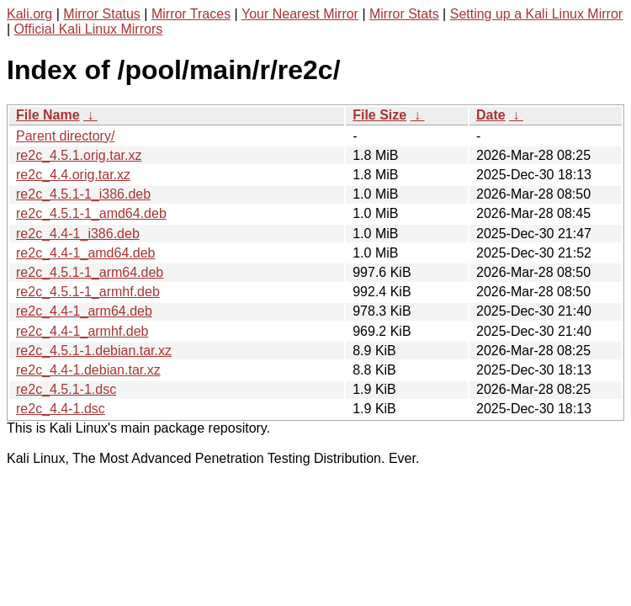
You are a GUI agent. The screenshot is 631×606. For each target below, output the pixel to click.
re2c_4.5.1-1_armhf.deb (88, 291)
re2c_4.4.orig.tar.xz (73, 174)
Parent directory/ (65, 136)
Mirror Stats (404, 14)
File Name (48, 115)
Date (491, 115)
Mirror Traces (191, 14)
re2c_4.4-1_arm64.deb (84, 311)
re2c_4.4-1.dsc (60, 408)
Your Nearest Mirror (299, 14)
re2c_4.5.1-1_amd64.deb (91, 213)
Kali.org (29, 14)
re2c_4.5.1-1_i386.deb (83, 194)
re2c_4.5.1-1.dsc (66, 389)
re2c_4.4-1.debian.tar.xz (88, 370)
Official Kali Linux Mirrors (88, 29)
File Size (379, 115)
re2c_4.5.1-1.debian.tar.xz (94, 350)
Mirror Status (102, 14)
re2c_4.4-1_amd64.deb (85, 253)
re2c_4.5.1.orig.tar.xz (78, 155)
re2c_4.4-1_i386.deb (78, 233)
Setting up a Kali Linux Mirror (536, 14)
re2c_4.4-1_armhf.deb (82, 331)
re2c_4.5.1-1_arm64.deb (89, 272)
